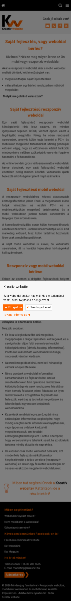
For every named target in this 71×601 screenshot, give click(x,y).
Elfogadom (13, 307)
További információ (15, 314)
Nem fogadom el (39, 307)
